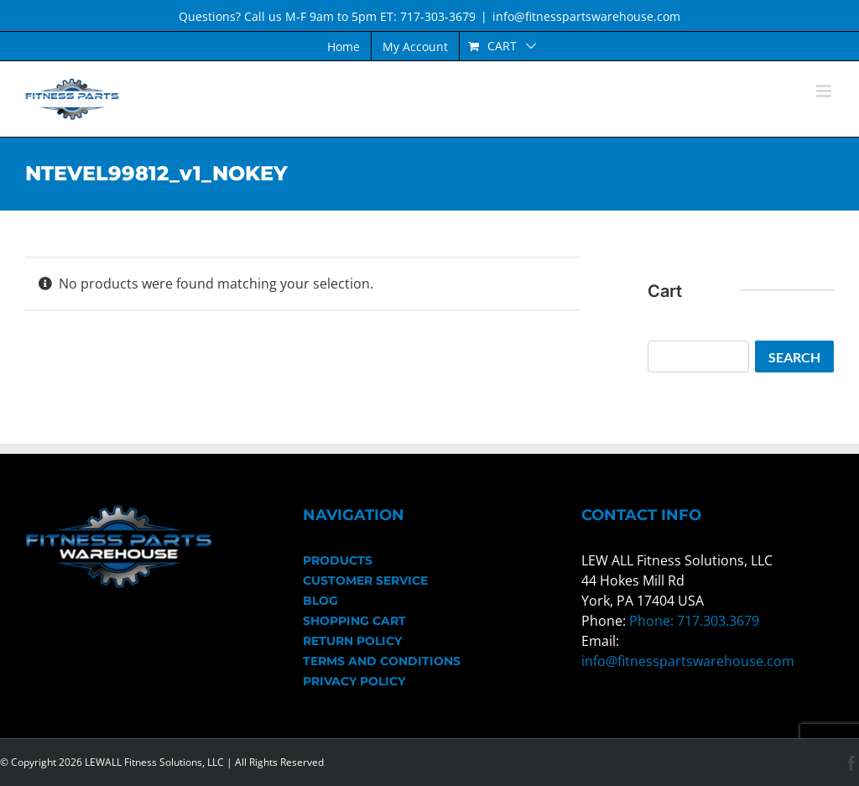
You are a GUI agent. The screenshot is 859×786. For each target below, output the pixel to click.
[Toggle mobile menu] (825, 91)
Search (794, 357)
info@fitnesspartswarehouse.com (586, 16)
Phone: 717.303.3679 (694, 621)
